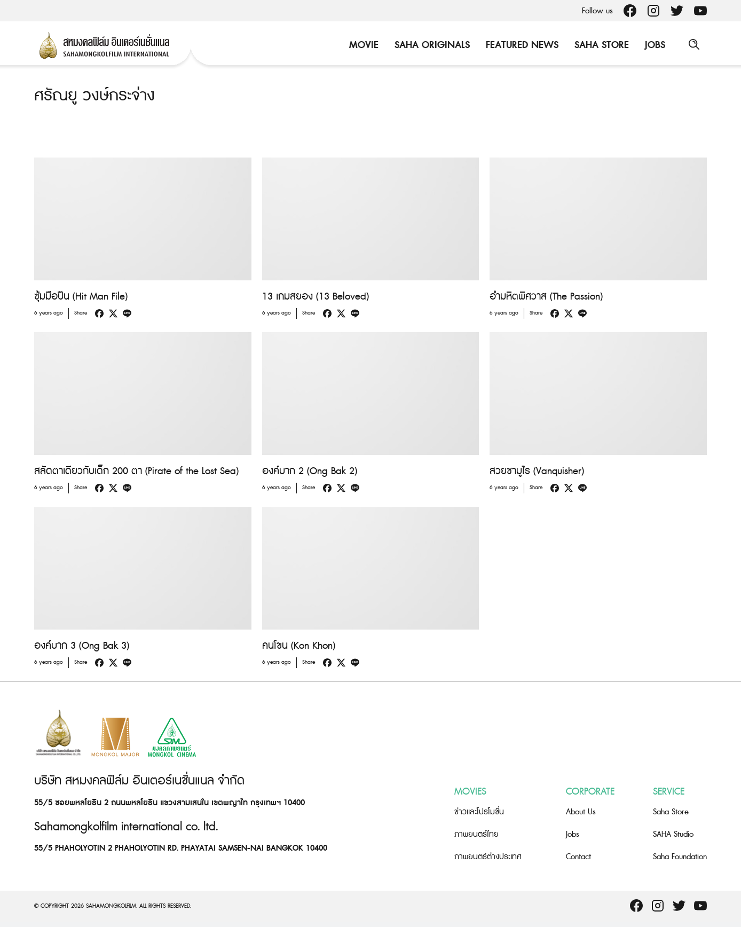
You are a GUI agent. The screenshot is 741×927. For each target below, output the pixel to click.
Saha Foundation (680, 856)
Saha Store (600, 45)
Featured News (521, 45)
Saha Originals (431, 45)
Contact (578, 856)
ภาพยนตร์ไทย (476, 834)
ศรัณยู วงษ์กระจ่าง (94, 95)
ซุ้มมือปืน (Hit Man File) (81, 296)
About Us (581, 811)
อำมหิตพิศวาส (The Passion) (546, 296)
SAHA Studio (673, 834)
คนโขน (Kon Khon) (298, 646)
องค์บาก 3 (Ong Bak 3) (81, 646)
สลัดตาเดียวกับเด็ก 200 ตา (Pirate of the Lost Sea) (136, 471)
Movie (362, 45)
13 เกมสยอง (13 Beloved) (315, 296)
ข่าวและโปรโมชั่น (479, 811)
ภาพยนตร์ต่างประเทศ (488, 856)
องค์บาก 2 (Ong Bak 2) (309, 471)
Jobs (654, 45)
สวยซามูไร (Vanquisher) (537, 471)
